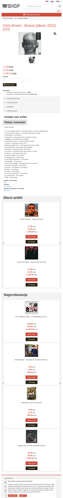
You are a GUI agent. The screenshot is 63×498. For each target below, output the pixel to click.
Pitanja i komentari (14, 122)
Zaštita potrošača (10, 111)
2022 (5, 182)
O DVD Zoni (8, 478)
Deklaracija (8, 106)
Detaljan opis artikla (15, 117)
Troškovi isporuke (10, 102)
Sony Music (7, 190)
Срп (58, 1)
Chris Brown (7, 186)
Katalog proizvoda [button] (31, 15)
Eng (53, 1)
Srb (48, 1)
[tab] (31, 98)
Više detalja (31, 241)
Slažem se (23, 495)
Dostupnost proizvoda (12, 98)
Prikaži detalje (13, 495)
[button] (2, 242)
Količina (5, 76)
